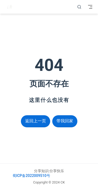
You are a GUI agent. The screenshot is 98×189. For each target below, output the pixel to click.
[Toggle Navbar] (90, 6)
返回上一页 (35, 121)
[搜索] (79, 7)
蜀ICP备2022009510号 (31, 176)
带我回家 (64, 121)
